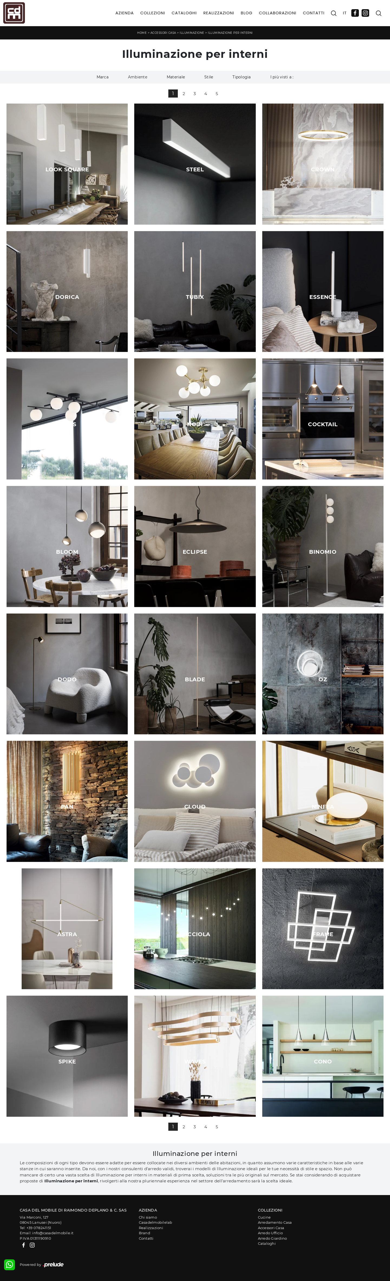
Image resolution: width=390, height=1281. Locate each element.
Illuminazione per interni (230, 33)
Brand (144, 1233)
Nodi (195, 424)
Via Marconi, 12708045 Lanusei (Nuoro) (40, 1220)
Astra (67, 934)
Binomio (322, 552)
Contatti (314, 13)
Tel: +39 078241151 (35, 1228)
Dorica (67, 297)
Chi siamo (148, 1217)
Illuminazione (192, 33)
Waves (195, 1062)
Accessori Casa (163, 33)
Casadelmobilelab (155, 1222)
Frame (322, 934)
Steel (195, 169)
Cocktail (322, 424)
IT (345, 13)
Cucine (264, 1217)
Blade (195, 679)
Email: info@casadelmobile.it (47, 1233)
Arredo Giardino (272, 1238)
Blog (246, 13)
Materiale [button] (176, 77)
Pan (67, 807)
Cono (323, 1062)
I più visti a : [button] (282, 77)
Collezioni (152, 13)
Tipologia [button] (241, 77)
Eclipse (195, 552)
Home (142, 33)
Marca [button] (103, 77)
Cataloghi (184, 13)
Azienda (125, 13)
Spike (67, 1062)
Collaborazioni (278, 13)
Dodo (67, 679)
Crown (323, 169)
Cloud (195, 807)
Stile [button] (208, 77)
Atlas (67, 424)
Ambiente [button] (137, 77)
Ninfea (323, 807)
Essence (322, 297)
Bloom (67, 552)
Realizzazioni (218, 13)
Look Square (67, 169)
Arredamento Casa (275, 1222)
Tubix (195, 297)
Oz (323, 679)
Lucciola (195, 934)
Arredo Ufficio (270, 1233)
